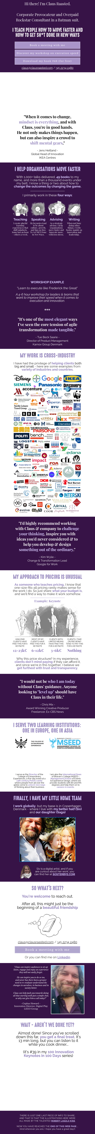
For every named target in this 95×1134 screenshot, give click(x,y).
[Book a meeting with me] (47, 45)
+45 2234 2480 (67, 942)
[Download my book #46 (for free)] (47, 61)
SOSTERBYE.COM (64, 874)
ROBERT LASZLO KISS (63, 1121)
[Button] (65, 437)
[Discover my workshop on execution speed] (47, 53)
